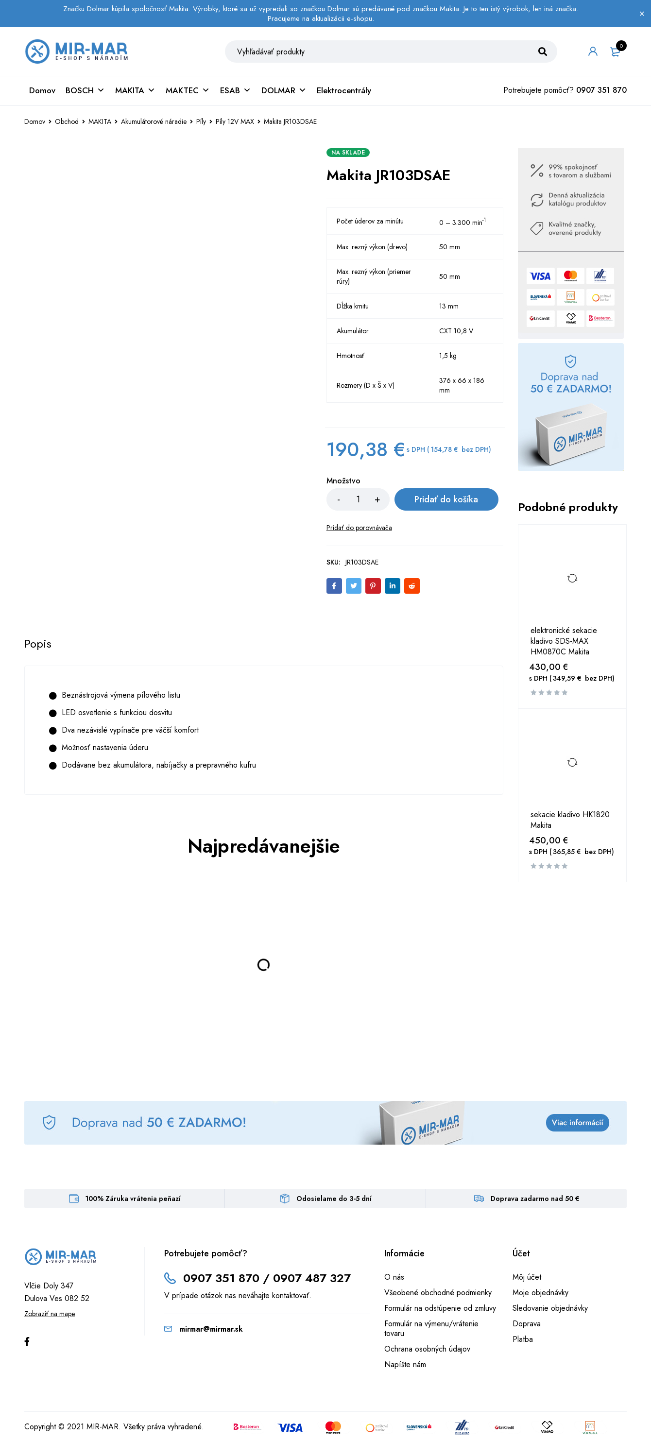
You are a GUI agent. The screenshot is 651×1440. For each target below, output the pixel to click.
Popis (37, 643)
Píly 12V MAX (235, 121)
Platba (523, 1339)
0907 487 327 (312, 1277)
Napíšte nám (405, 1364)
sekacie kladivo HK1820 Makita (570, 820)
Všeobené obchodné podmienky (438, 1292)
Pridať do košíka (446, 500)
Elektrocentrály (344, 90)
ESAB (235, 90)
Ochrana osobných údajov (427, 1348)
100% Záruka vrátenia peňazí (133, 1198)
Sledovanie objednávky (550, 1308)
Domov (42, 90)
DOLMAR (284, 90)
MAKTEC (188, 90)
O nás (394, 1277)
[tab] (37, 643)
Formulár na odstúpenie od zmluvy (440, 1308)
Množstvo (343, 482)
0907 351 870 (601, 90)
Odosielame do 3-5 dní (334, 1198)
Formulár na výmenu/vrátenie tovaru (431, 1328)
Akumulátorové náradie (154, 121)
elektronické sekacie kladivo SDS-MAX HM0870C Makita (564, 641)
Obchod (67, 121)
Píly (201, 121)
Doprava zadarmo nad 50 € (535, 1198)
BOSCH (85, 90)
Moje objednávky (540, 1292)
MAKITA (135, 90)
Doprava (527, 1323)
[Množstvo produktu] (358, 500)
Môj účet (527, 1277)
